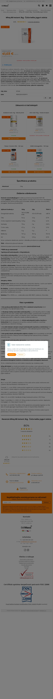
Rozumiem (12, 354)
